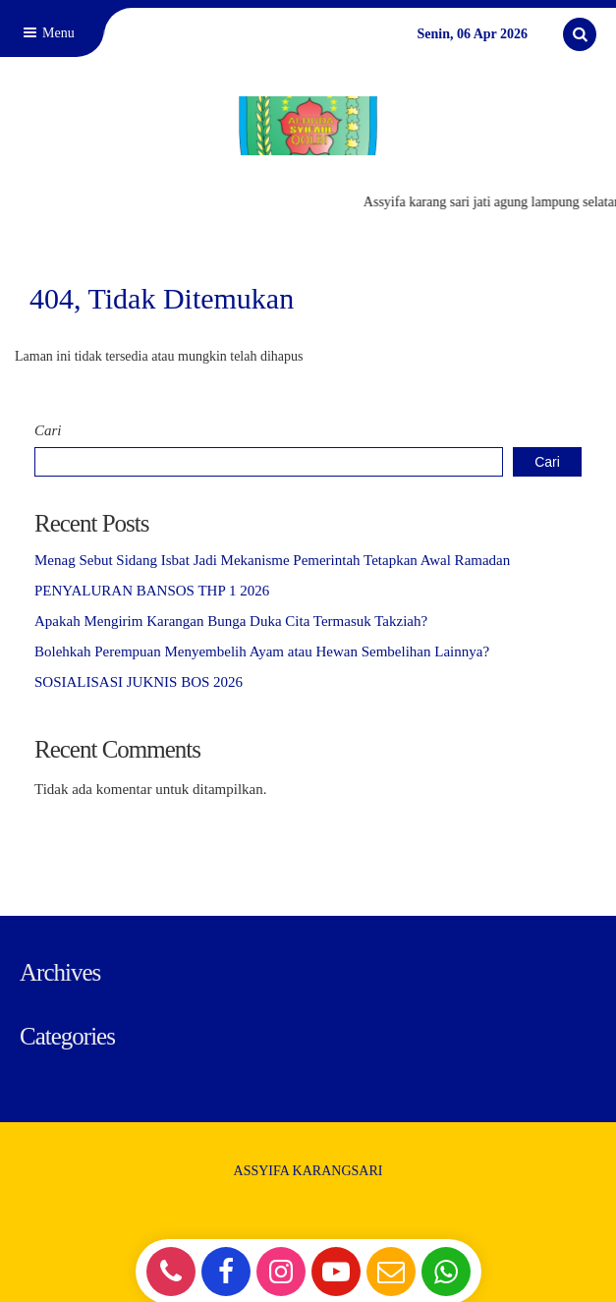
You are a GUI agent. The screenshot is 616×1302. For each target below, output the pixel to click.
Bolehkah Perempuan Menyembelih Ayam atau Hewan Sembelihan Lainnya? (261, 651)
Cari (48, 430)
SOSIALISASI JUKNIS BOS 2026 (138, 682)
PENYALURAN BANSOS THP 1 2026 (151, 590)
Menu (47, 33)
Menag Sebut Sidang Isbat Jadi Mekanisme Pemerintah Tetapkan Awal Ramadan (272, 560)
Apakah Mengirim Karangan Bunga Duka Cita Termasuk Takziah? (230, 621)
